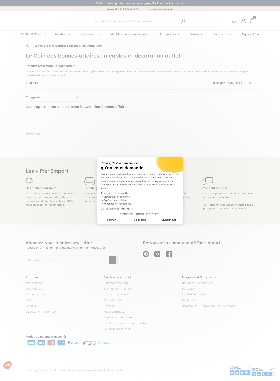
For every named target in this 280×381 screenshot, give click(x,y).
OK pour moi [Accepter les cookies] (168, 219)
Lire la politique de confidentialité (117, 209)
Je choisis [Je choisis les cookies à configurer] (140, 219)
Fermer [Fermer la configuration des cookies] (111, 219)
